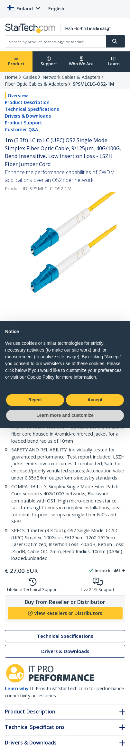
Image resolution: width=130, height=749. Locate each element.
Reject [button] (35, 399)
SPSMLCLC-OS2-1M (93, 84)
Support (49, 62)
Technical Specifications (32, 109)
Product (16, 62)
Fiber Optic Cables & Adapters (36, 84)
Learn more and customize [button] (64, 415)
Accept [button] (95, 399)
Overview (18, 95)
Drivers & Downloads (28, 116)
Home (11, 77)
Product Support (23, 123)
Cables (30, 77)
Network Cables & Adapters (71, 77)
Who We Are (81, 62)
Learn (114, 62)
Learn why (17, 688)
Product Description (27, 102)
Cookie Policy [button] (40, 377)
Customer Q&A (21, 129)
